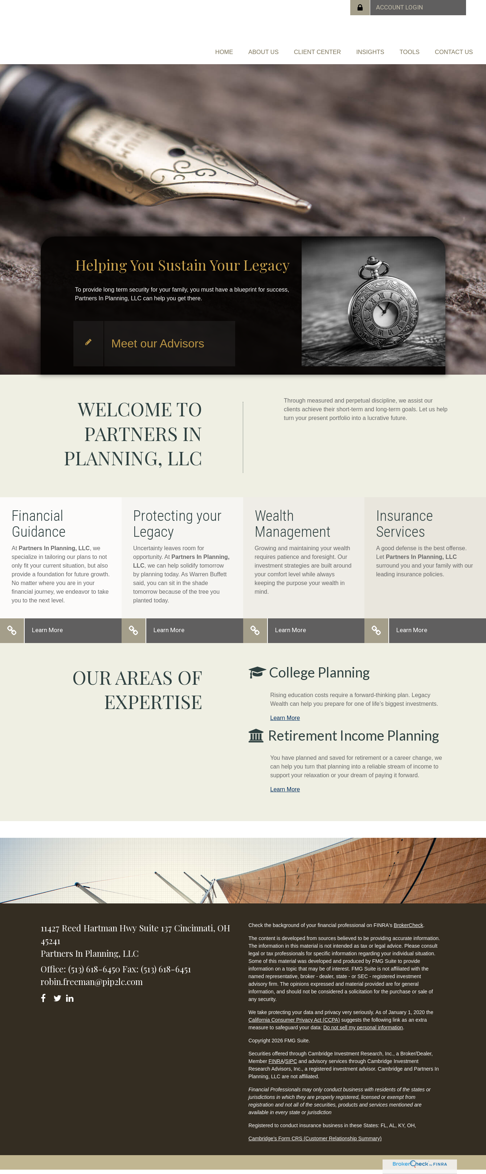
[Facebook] (45, 1001)
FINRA (276, 1065)
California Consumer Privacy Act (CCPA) (294, 1024)
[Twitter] (58, 1001)
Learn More (47, 634)
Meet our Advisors (157, 347)
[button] (243, 46)
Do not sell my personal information (363, 1031)
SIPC (291, 1065)
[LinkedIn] (71, 1001)
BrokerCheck (408, 929)
